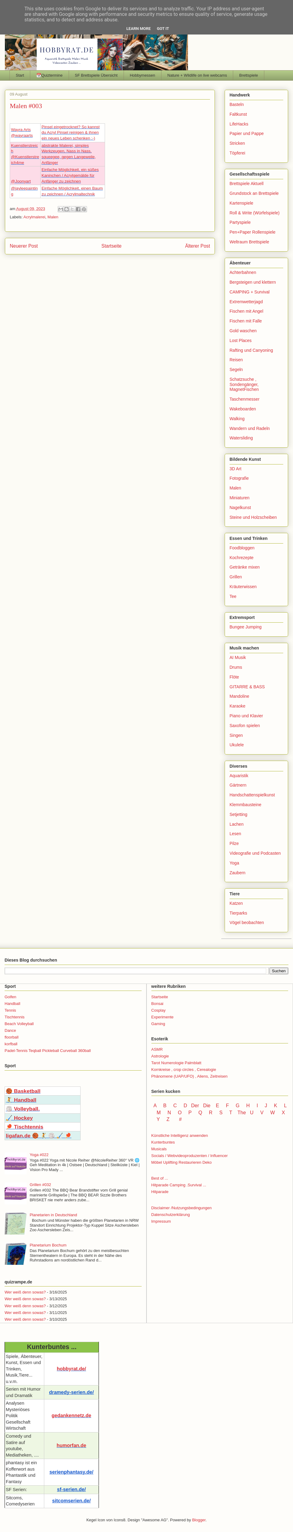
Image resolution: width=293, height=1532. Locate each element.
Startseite (111, 246)
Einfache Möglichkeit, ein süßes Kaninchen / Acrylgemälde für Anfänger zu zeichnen (70, 175)
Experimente (162, 1017)
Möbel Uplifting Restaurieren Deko (181, 1162)
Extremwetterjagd (246, 301)
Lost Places (240, 340)
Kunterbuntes (163, 1142)
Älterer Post (197, 246)
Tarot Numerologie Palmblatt (176, 1063)
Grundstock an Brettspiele (254, 193)
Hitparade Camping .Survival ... (178, 1185)
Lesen (235, 833)
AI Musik (238, 657)
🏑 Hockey (19, 1118)
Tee (233, 596)
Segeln (236, 369)
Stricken (237, 143)
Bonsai (157, 1003)
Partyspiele (240, 222)
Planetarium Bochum (48, 1245)
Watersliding (241, 437)
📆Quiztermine (49, 75)
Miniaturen (239, 497)
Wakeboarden (243, 408)
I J (263, 1105)
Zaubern (237, 872)
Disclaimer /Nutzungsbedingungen (181, 1208)
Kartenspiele (241, 203)
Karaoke (237, 706)
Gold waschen (243, 330)
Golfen (10, 997)
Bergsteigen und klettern (253, 282)
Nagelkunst (240, 507)
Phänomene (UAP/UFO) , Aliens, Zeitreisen (189, 1076)
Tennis (10, 1010)
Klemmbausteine (245, 804)
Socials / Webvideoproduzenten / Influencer (189, 1155)
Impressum (161, 1221)
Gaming (158, 1023)
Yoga (234, 863)
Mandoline (239, 696)
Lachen (237, 824)
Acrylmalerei (34, 217)
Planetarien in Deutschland (53, 1215)
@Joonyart (21, 181)
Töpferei (237, 153)
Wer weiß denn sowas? (25, 1292)
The (241, 1112)
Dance (10, 1030)
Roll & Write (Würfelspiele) (255, 212)
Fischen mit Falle (246, 320)
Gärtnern (238, 785)
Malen (53, 217)
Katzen (236, 903)
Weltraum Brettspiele (249, 241)
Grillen (236, 576)
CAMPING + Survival (249, 291)
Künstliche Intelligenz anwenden (179, 1135)
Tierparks (238, 913)
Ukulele (237, 744)
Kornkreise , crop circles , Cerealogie (183, 1069)
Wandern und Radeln (250, 428)
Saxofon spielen (245, 725)
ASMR (157, 1049)
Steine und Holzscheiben (253, 517)
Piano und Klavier (246, 715)
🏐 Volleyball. (23, 1109)
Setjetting (238, 814)
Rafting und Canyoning (251, 350)
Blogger (198, 1520)
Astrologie (160, 1056)
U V (257, 1112)
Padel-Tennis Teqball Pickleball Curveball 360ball (48, 1050)
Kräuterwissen (243, 586)
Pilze (234, 843)
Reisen (236, 359)
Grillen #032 (40, 1184)
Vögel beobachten (247, 922)
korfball (11, 1044)
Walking (237, 418)
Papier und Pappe (247, 133)
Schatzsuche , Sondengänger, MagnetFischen (244, 384)
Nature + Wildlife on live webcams (197, 75)
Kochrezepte (242, 557)
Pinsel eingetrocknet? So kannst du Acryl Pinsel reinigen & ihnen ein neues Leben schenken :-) (70, 132)
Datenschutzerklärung (170, 1214)
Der (195, 1105)
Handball (12, 1003)
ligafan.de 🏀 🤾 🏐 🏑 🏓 (38, 1136)
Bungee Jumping (246, 626)
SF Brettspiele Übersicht (96, 75)
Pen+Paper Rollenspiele (253, 232)
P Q (196, 1112)
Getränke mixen (245, 567)
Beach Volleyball (19, 1023)
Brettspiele (248, 75)
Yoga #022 (39, 1154)
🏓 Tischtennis (24, 1127)
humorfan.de (71, 1445)
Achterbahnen (243, 272)
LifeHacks (239, 124)
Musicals (159, 1149)
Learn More (138, 28)
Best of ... (159, 1178)
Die (206, 1105)
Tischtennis (14, 1017)
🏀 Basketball (23, 1091)
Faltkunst (238, 114)
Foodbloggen (242, 547)
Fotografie (239, 478)
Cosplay (158, 1010)
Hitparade (159, 1191)
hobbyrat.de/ (71, 1368)
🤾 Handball (21, 1100)
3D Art (235, 468)
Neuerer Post (24, 246)
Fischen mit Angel (246, 311)
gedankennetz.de (71, 1415)
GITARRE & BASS (247, 686)
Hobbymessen (142, 75)
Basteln (237, 104)
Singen (236, 735)
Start (20, 75)
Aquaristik (239, 775)
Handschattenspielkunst (252, 794)
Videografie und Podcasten (255, 853)
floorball (12, 1037)
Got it (163, 28)
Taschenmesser (244, 399)
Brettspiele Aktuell (246, 183)
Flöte (234, 677)
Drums (236, 667)
